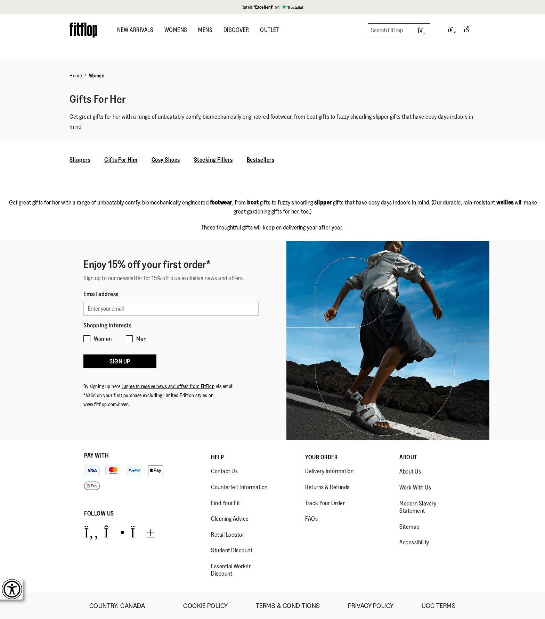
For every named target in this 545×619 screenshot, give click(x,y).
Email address (101, 294)
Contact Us (224, 471)
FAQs (311, 518)
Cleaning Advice (230, 518)
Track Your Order (325, 503)
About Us (410, 471)
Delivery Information (329, 471)
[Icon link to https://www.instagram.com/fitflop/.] (114, 532)
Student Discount (231, 550)
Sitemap (409, 526)
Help (217, 457)
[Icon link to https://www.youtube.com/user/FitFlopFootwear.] (142, 532)
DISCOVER (236, 30)
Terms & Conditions (288, 606)
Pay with (96, 455)
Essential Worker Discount (231, 570)
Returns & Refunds (327, 487)
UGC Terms (439, 606)
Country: (122, 606)
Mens (205, 30)
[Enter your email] (171, 309)
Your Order (321, 457)
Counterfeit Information (239, 487)
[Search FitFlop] (399, 30)
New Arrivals (135, 30)
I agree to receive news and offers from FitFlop (168, 386)
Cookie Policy (205, 606)
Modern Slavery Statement (417, 507)
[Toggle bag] (469, 30)
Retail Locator (227, 534)
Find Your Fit (225, 503)
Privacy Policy (371, 606)
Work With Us (415, 487)
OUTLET (269, 30)
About (408, 457)
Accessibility (414, 542)
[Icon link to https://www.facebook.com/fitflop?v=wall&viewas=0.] (91, 532)
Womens (175, 30)
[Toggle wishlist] (452, 30)
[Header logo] (83, 30)
